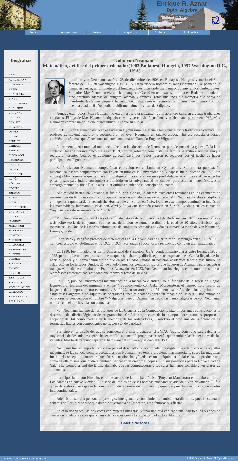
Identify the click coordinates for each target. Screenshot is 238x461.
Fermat (14, 141)
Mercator (16, 226)
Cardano (16, 112)
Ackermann (18, 80)
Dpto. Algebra (182, 10)
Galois (14, 164)
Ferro (13, 150)
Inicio (33, 32)
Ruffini (14, 254)
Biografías (130, 32)
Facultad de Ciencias (215, 20)
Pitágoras (17, 244)
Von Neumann (19, 287)
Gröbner (15, 174)
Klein (13, 197)
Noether (15, 240)
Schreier (16, 258)
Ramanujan (17, 249)
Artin (13, 89)
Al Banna (16, 84)
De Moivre (17, 127)
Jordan (14, 193)
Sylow (14, 268)
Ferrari (15, 145)
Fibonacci (16, 155)
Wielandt (16, 291)
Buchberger (18, 103)
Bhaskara (16, 94)
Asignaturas (69, 32)
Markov (15, 221)
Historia (97, 32)
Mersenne (16, 230)
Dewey (14, 131)
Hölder (14, 183)
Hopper (14, 188)
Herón (13, 178)
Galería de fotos (135, 423)
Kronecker (17, 207)
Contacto (159, 32)
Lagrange (16, 211)
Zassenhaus (18, 296)
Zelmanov (17, 301)
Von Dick (16, 282)
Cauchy (15, 117)
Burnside (16, 108)
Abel (12, 75)
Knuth (14, 202)
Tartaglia (16, 277)
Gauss (13, 169)
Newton (15, 235)
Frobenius (17, 160)
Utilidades (191, 32)
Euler (13, 136)
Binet (13, 98)
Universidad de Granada (21, 15)
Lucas (13, 216)
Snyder (14, 273)
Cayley (14, 122)
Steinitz (15, 263)
